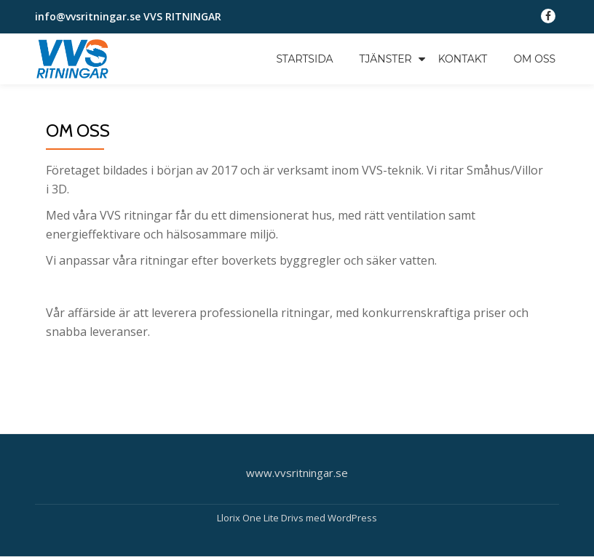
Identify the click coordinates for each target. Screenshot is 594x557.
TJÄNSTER (386, 58)
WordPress (352, 517)
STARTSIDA (304, 58)
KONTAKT (463, 58)
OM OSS (534, 58)
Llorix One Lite (249, 517)
